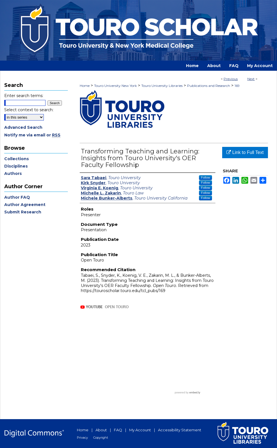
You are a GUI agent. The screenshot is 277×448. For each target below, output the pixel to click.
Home (85, 85)
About (101, 430)
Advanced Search (23, 127)
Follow (205, 177)
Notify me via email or (32, 135)
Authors (13, 173)
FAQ (118, 430)
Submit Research (22, 212)
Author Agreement (25, 204)
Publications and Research (208, 85)
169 (237, 85)
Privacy (82, 438)
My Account (140, 430)
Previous (231, 79)
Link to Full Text (244, 152)
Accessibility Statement (179, 430)
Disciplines (16, 166)
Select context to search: (28, 109)
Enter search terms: (23, 95)
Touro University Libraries (162, 85)
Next (251, 79)
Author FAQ (17, 197)
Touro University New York (115, 85)
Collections (16, 158)
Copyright (100, 438)
